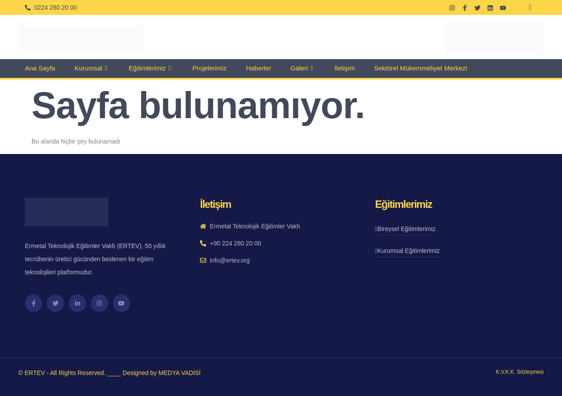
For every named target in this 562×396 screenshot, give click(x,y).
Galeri (302, 68)
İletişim (344, 68)
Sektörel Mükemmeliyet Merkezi (420, 68)
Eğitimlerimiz (151, 68)
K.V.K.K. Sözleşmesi (520, 372)
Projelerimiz (210, 68)
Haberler (258, 68)
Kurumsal (91, 68)
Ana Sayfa (40, 68)
